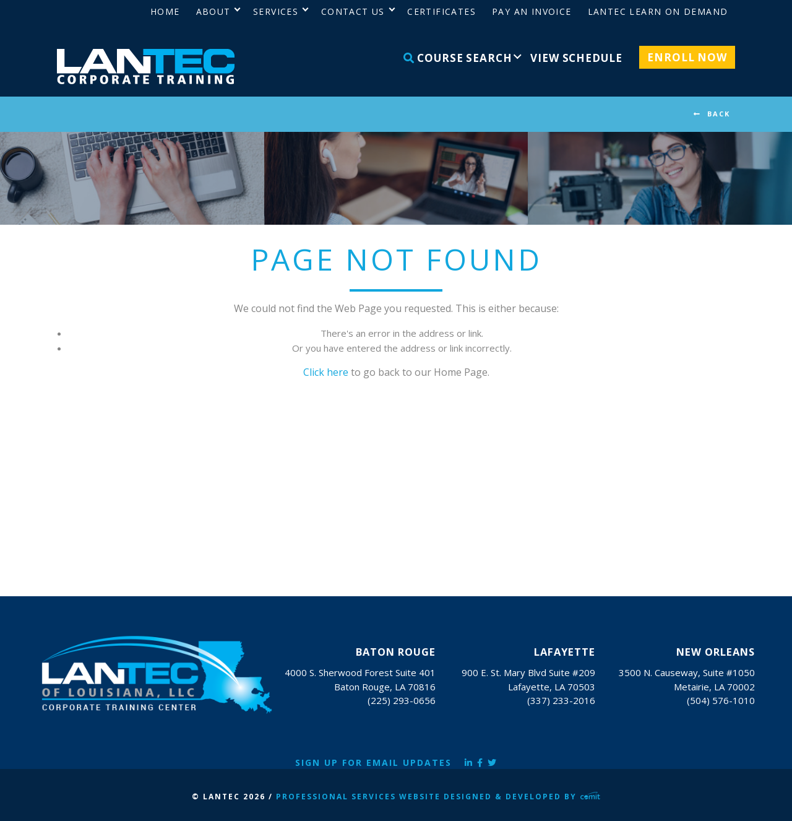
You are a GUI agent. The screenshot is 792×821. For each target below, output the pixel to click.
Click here (325, 372)
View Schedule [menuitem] (576, 58)
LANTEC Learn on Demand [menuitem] (658, 11)
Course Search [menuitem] (457, 58)
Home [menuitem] (165, 11)
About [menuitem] (213, 11)
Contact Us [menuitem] (353, 11)
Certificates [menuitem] (441, 11)
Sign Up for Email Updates (373, 762)
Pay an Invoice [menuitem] (532, 11)
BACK (718, 113)
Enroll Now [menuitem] (687, 57)
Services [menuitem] (275, 11)
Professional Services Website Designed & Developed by (438, 796)
